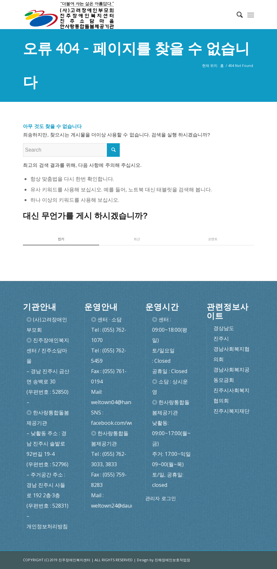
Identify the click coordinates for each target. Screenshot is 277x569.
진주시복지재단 (231, 410)
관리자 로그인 (160, 498)
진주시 (221, 338)
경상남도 (223, 328)
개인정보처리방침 (47, 526)
